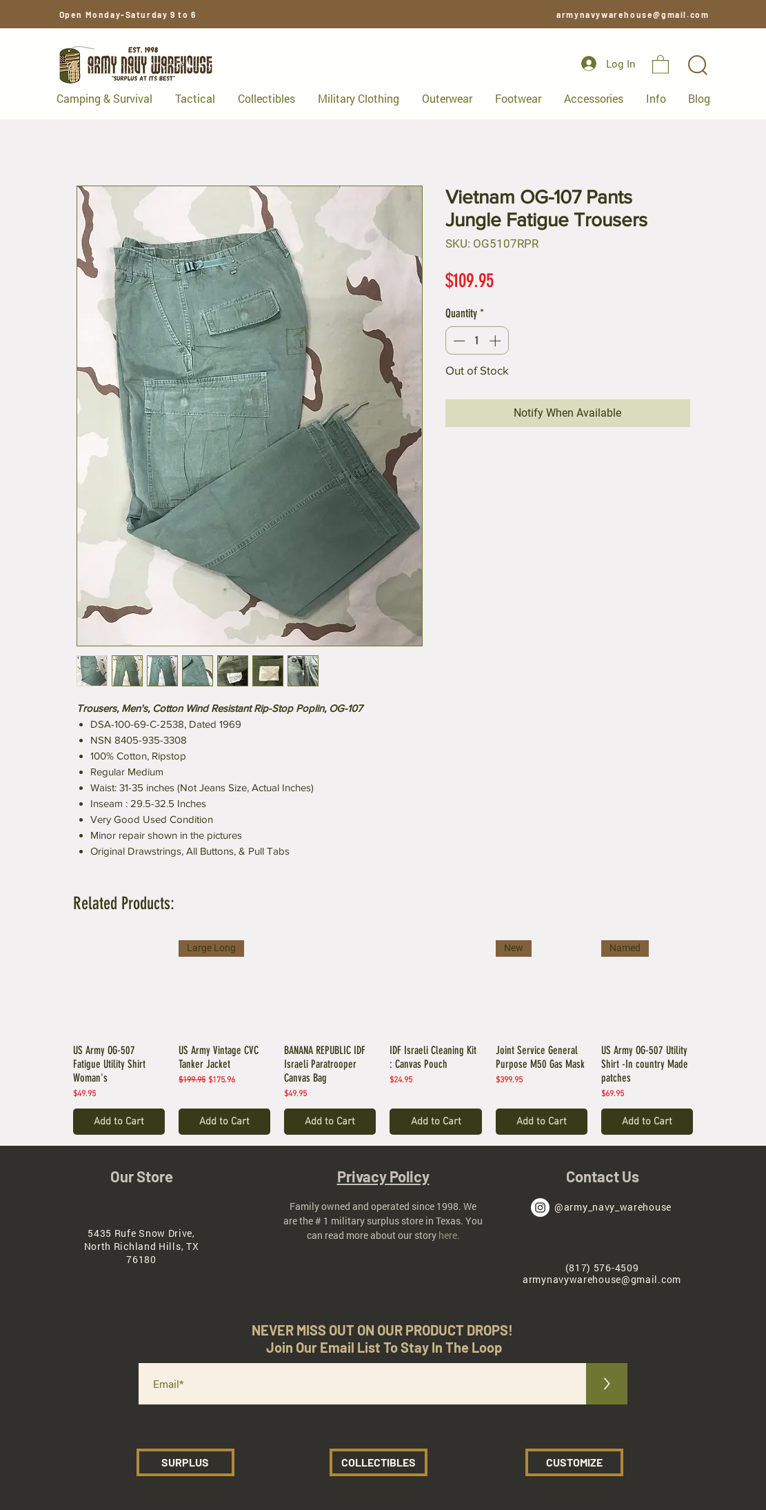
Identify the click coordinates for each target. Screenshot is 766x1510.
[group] (383, 1037)
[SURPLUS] (185, 1462)
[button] (660, 64)
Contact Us (602, 1176)
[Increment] (496, 341)
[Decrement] (457, 341)
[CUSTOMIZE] (574, 1462)
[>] (606, 1383)
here (448, 1235)
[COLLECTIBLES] (378, 1462)
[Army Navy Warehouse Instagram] (540, 1207)
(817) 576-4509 (602, 1267)
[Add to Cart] (119, 1122)
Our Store (141, 1176)
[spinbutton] (476, 341)
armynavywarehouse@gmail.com (632, 14)
